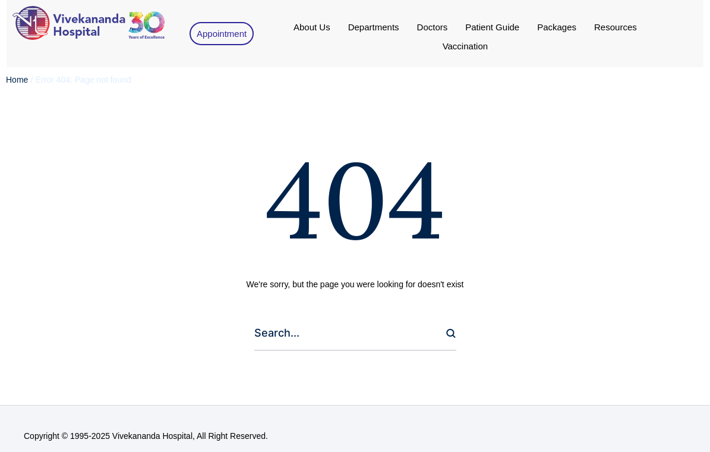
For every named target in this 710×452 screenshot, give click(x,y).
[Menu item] (312, 27)
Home (17, 79)
